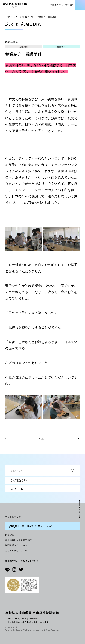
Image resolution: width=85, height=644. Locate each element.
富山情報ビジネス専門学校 (18, 540)
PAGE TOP (79, 512)
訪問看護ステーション (16, 545)
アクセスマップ (13, 517)
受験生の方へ (56, 5)
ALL (41, 439)
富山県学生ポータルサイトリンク (21, 561)
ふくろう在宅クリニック (17, 550)
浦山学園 (9, 535)
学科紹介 (69, 5)
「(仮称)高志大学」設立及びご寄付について (29, 526)
